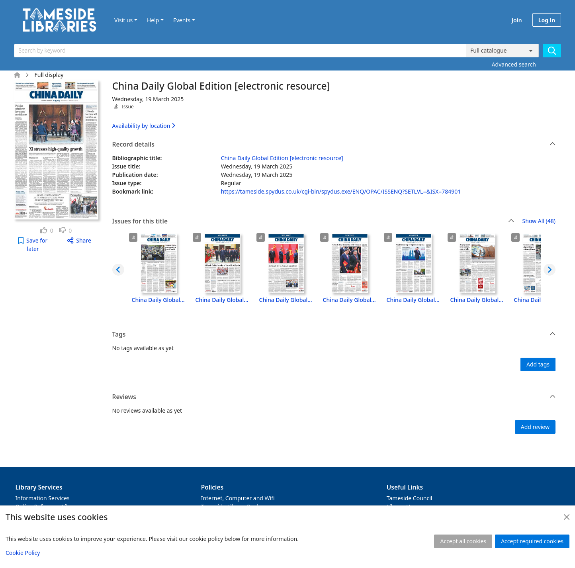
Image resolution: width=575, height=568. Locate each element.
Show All (538, 221)
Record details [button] (334, 144)
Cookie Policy (23, 552)
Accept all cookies (463, 541)
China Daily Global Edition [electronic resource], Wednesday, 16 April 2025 (334, 300)
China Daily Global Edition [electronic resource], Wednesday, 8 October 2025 (142, 300)
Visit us (123, 20)
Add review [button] (535, 427)
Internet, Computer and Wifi (238, 498)
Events (181, 20)
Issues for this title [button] (313, 221)
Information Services (43, 498)
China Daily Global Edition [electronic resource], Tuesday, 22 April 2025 (206, 300)
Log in (546, 20)
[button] (33, 244)
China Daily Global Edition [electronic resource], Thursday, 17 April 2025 (270, 300)
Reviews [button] (334, 397)
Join (517, 20)
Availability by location (143, 125)
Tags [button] (334, 334)
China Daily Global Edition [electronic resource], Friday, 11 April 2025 (525, 300)
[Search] (552, 50)
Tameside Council (409, 498)
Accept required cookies (532, 541)
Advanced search (514, 64)
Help (153, 20)
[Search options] (502, 50)
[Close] (566, 517)
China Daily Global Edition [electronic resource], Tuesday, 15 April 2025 (397, 300)
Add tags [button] (538, 364)
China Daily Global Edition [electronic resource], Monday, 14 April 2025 (461, 300)
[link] (46, 230)
